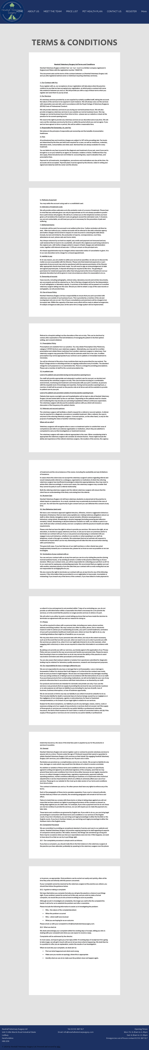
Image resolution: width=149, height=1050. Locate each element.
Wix (58, 1046)
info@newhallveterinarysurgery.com (79, 1032)
